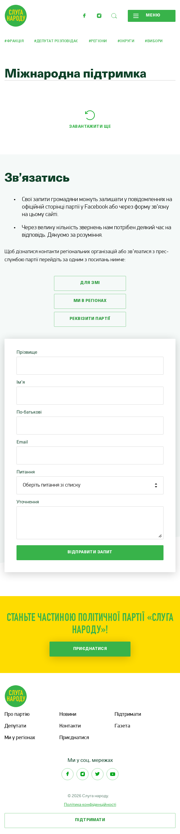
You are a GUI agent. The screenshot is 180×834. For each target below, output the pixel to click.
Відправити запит (90, 552)
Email (22, 442)
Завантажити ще (90, 127)
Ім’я (20, 382)
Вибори (155, 41)
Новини (67, 714)
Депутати (15, 726)
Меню (146, 15)
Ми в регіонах (90, 301)
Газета (122, 726)
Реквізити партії (90, 319)
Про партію (16, 714)
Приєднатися (90, 649)
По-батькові (29, 412)
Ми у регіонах (19, 738)
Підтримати (128, 714)
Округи (127, 41)
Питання (25, 472)
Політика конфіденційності (90, 804)
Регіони (99, 41)
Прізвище (26, 352)
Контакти (70, 726)
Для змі (90, 283)
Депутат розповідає (57, 41)
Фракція (15, 41)
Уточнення (27, 501)
